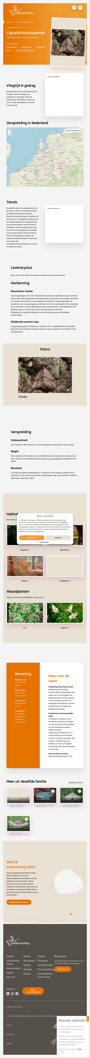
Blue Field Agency (51, 1016)
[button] (9, 125)
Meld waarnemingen (33, 991)
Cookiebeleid (43, 542)
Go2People (29, 1016)
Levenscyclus (26, 47)
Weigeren (58, 538)
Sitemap (9, 1043)
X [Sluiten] (87, 1018)
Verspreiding (11, 47)
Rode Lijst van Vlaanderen (52, 453)
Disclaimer (10, 1034)
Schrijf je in (62, 969)
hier (79, 1049)
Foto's (8, 50)
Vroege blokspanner (19, 321)
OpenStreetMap (76, 180)
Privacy (8, 1025)
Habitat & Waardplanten (25, 50)
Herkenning (40, 47)
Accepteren (31, 538)
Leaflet (69, 180)
